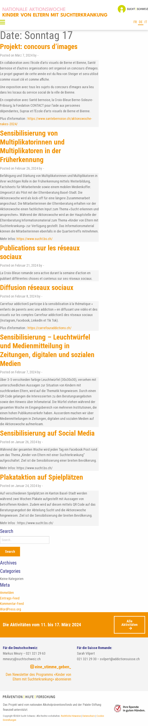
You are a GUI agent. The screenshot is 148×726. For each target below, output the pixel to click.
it (146, 22)
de (141, 22)
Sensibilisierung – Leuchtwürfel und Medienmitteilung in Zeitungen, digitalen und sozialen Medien (48, 350)
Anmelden (7, 593)
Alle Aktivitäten (129, 623)
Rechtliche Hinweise (71, 715)
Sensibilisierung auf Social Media (48, 433)
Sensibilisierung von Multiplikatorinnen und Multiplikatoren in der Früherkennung (33, 146)
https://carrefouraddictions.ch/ (49, 328)
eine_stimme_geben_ (50, 666)
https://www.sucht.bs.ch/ (35, 239)
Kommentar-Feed (12, 604)
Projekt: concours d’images (40, 46)
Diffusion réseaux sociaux (38, 287)
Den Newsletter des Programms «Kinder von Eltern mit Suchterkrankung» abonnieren (38, 676)
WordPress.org (10, 609)
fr (135, 22)
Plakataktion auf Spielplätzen (43, 477)
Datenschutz (88, 715)
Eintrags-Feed (9, 598)
